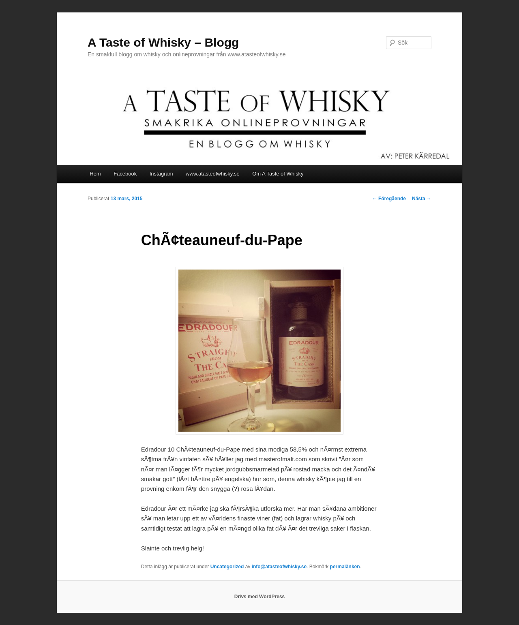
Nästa (421, 198)
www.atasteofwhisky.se (213, 174)
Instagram (161, 174)
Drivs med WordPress (259, 596)
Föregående (389, 198)
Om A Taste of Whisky (277, 174)
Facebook (125, 174)
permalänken (345, 566)
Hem (95, 174)
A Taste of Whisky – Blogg (163, 42)
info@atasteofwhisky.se (279, 566)
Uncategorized (227, 566)
